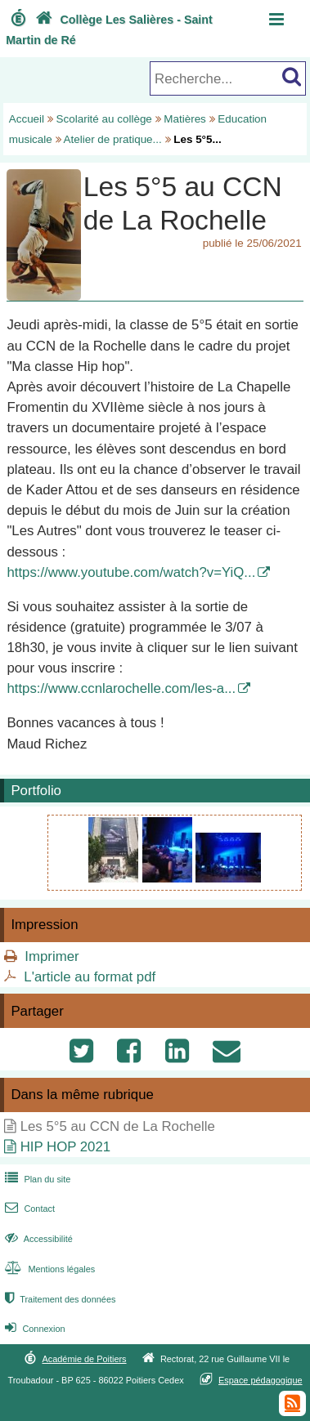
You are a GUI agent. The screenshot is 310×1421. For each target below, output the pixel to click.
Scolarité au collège (104, 119)
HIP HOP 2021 (65, 1147)
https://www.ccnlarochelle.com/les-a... (121, 688)
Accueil (26, 119)
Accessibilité (37, 1239)
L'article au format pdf (89, 977)
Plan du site (36, 1179)
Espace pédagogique (260, 1380)
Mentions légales (48, 1269)
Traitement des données (58, 1299)
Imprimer (52, 956)
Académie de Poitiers (84, 1359)
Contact (28, 1208)
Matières (185, 119)
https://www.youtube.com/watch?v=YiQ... (131, 572)
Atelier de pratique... (113, 139)
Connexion (33, 1329)
